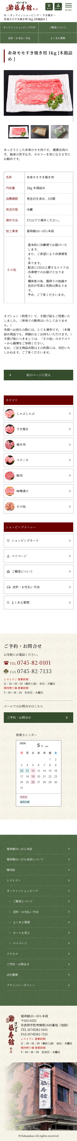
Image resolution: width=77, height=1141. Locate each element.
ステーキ (17, 460)
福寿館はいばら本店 (19, 849)
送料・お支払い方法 (19, 38)
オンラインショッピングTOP (19, 27)
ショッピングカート (23, 540)
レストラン (14, 880)
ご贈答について (57, 27)
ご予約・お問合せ (19, 717)
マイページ (17, 556)
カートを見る (18, 933)
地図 (64, 1025)
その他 (15, 506)
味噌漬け (17, 491)
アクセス (12, 954)
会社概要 (12, 975)
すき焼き (47, 15)
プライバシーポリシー (21, 985)
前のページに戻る (38, 375)
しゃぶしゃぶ (20, 413)
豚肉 (14, 475)
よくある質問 (57, 38)
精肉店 (11, 870)
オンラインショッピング (24, 15)
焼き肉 (15, 444)
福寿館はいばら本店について (25, 859)
